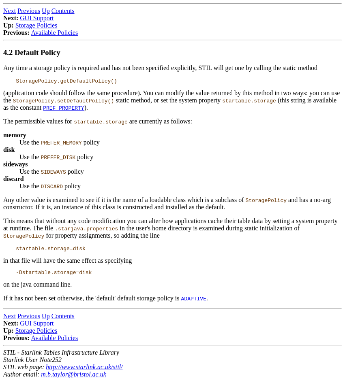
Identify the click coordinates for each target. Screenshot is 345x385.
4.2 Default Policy (31, 52)
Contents (63, 10)
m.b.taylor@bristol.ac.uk (73, 377)
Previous (28, 10)
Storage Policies (36, 25)
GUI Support (37, 18)
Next (9, 10)
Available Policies (54, 32)
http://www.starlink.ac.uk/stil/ (84, 370)
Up (46, 10)
